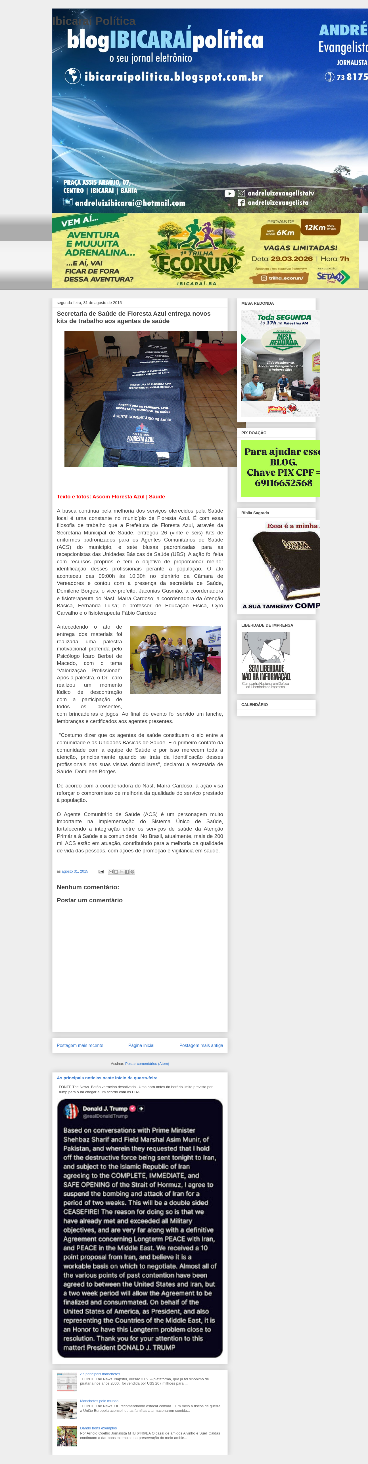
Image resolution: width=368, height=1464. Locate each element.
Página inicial (141, 1045)
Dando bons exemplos (98, 1428)
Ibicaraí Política (93, 21)
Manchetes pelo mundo (99, 1401)
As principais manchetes (100, 1374)
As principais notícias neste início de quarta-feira (107, 1077)
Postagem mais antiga (201, 1045)
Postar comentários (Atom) (147, 1063)
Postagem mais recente (80, 1045)
